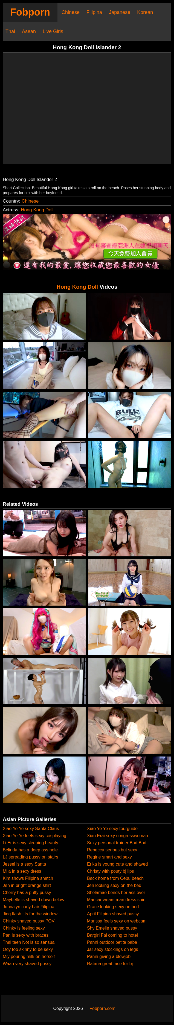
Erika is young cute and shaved (117, 864)
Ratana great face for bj (110, 963)
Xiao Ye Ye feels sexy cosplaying (34, 835)
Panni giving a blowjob (108, 956)
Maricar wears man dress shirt (116, 899)
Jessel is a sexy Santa (24, 864)
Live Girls (53, 31)
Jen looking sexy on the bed (114, 885)
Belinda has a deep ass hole (30, 850)
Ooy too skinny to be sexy (28, 949)
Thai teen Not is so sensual (29, 942)
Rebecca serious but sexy (112, 850)
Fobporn (30, 12)
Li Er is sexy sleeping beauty (30, 842)
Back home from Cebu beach (115, 878)
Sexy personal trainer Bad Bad (116, 842)
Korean (145, 12)
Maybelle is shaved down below (33, 899)
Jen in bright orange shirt (27, 885)
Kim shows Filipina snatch (28, 878)
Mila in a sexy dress (22, 871)
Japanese (119, 12)
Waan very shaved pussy (27, 963)
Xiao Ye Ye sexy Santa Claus (31, 828)
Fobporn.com (102, 1008)
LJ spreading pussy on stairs (30, 857)
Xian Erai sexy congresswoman (117, 835)
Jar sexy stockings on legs (112, 949)
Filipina (94, 12)
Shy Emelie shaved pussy (112, 928)
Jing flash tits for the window (30, 914)
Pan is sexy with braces (25, 935)
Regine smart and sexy (109, 857)
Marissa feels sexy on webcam (117, 921)
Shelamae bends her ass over (116, 892)
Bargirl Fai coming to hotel (112, 935)
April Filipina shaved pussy (113, 914)
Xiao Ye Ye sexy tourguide (112, 828)
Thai (10, 31)
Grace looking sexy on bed (113, 906)
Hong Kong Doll (37, 209)
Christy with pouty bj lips (110, 871)
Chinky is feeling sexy (24, 928)
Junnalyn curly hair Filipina (28, 906)
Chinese (71, 12)
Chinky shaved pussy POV (28, 921)
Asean (29, 31)
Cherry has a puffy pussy (27, 892)
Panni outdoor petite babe (112, 942)
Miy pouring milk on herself (29, 956)
